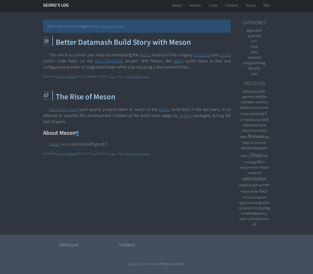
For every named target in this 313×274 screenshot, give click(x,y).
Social (251, 5)
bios (265, 107)
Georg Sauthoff (66, 76)
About (177, 5)
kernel (246, 148)
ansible (261, 96)
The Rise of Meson (85, 97)
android (254, 36)
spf (241, 208)
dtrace (246, 130)
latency (245, 155)
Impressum (68, 245)
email (254, 130)
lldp (265, 155)
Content (231, 5)
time (256, 208)
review (254, 191)
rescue (245, 191)
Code (213, 5)
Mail (266, 5)
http (246, 142)
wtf (254, 224)
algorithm (254, 30)
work (266, 219)
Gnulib (225, 55)
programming (254, 63)
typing (265, 208)
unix (254, 73)
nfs (259, 173)
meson (128, 76)
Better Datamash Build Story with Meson (123, 42)
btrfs (252, 114)
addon (261, 91)
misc (254, 52)
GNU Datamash (109, 61)
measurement (248, 167)
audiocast (256, 107)
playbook (245, 185)
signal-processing (250, 202)
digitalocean (250, 125)
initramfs (260, 142)
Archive (195, 5)
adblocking (250, 91)
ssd (245, 208)
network (254, 57)
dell (266, 119)
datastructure (253, 119)
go (267, 137)
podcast (257, 185)
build (138, 76)
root (244, 197)
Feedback (127, 245)
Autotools (202, 55)
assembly (262, 102)
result (178, 61)
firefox (243, 137)
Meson (145, 55)
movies (252, 173)
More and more (63, 109)
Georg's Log (56, 5)
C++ (254, 41)
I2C (252, 142)
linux (112, 76)
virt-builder (255, 219)
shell (263, 197)
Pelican (166, 264)
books (245, 114)
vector (243, 219)
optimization (254, 178)
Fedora (185, 116)
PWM (266, 185)
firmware (256, 136)
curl (241, 119)
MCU (260, 162)
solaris (266, 202)
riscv (263, 191)
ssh (250, 208)
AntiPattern (248, 102)
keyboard (259, 148)
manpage (250, 162)
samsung (254, 197)
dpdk (262, 125)
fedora (262, 130)
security (254, 68)
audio (244, 107)
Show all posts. (113, 26)
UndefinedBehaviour (254, 213)
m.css (181, 264)
